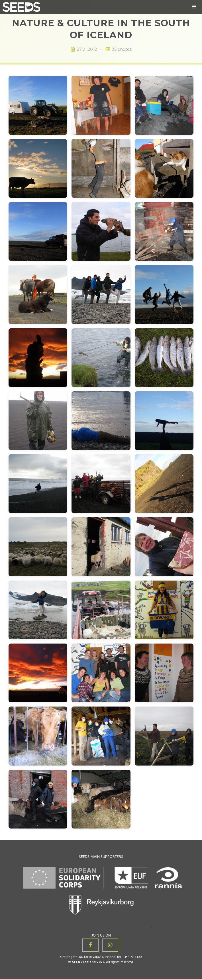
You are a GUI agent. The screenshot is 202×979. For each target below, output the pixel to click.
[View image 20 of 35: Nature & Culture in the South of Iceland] (101, 483)
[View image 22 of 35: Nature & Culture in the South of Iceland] (38, 546)
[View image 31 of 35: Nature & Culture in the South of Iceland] (38, 736)
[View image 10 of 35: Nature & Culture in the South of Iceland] (38, 294)
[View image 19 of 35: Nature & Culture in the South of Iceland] (38, 483)
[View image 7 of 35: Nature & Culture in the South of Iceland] (38, 231)
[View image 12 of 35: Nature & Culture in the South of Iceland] (164, 294)
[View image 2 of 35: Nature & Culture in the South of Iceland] (101, 105)
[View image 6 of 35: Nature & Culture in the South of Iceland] (164, 168)
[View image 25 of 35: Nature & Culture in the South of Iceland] (38, 610)
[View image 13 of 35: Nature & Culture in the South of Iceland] (38, 357)
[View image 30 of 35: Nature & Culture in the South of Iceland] (164, 673)
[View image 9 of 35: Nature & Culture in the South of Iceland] (164, 231)
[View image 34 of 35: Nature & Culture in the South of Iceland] (38, 799)
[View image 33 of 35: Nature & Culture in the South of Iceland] (164, 736)
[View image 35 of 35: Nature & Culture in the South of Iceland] (101, 799)
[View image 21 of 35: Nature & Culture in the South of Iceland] (164, 483)
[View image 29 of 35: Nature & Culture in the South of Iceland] (101, 673)
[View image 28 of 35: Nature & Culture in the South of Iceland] (38, 673)
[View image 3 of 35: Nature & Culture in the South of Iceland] (164, 105)
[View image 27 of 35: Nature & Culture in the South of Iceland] (164, 610)
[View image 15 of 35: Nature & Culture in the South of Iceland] (164, 357)
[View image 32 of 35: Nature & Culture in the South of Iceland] (101, 736)
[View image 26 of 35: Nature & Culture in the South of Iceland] (101, 610)
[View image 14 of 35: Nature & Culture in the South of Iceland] (101, 357)
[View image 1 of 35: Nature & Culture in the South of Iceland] (38, 105)
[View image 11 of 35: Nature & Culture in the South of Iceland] (101, 294)
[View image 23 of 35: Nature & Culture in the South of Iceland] (101, 546)
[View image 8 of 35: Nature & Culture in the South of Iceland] (101, 231)
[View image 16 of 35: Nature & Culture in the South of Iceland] (38, 420)
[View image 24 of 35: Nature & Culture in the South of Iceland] (164, 546)
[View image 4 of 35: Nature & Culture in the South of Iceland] (38, 168)
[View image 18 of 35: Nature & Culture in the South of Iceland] (164, 420)
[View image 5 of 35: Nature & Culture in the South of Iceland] (101, 168)
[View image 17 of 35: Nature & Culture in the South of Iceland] (101, 420)
